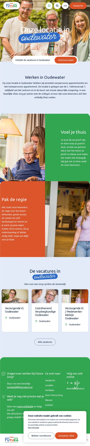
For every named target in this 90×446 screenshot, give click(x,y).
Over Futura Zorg (54, 395)
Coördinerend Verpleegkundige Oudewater (45, 311)
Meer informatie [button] (33, 428)
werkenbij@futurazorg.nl (19, 387)
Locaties (49, 385)
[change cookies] (41, 435)
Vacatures (50, 380)
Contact (49, 405)
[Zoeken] (57, 5)
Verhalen (49, 390)
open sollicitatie (25, 406)
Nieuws (48, 400)
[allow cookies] (66, 435)
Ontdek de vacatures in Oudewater (32, 60)
